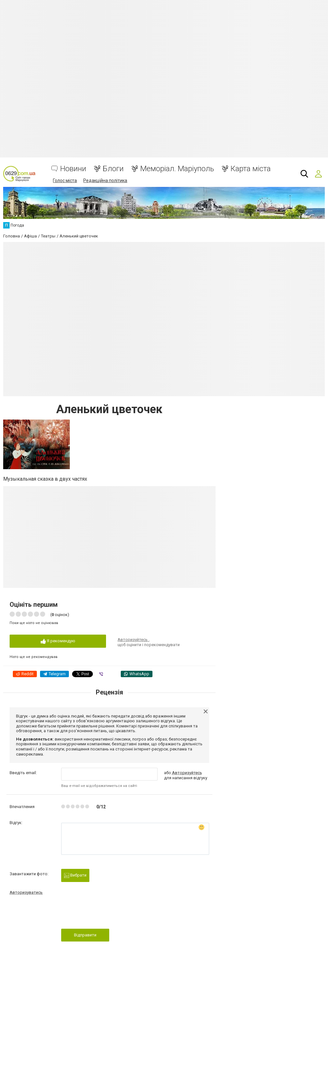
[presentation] (110, 913)
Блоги (113, 168)
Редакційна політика (105, 180)
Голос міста (65, 180)
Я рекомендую (58, 641)
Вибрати (75, 875)
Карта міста (251, 168)
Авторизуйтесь (133, 639)
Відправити (85, 935)
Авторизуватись (26, 892)
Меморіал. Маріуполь (177, 168)
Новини (73, 168)
